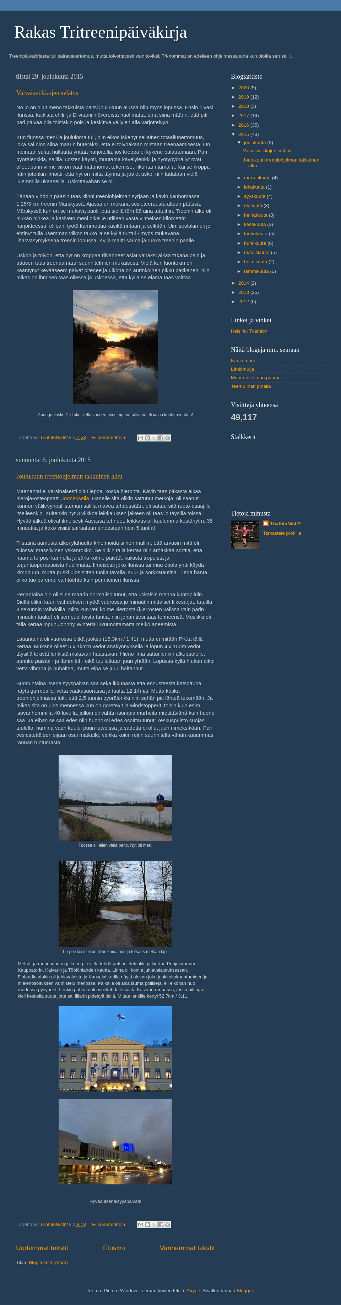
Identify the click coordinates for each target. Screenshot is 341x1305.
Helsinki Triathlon (249, 331)
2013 (244, 292)
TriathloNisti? (285, 523)
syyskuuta (255, 196)
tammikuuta (257, 271)
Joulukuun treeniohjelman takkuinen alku (69, 476)
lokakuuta (255, 187)
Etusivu (114, 1248)
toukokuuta (256, 233)
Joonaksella (75, 498)
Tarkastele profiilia (282, 533)
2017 (244, 115)
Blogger (245, 1290)
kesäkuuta (255, 224)
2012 (244, 301)
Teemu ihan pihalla (251, 386)
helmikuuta (256, 261)
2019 (244, 97)
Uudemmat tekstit (42, 1248)
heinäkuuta (256, 215)
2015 (244, 134)
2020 (244, 87)
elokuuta (254, 205)
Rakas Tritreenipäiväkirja (100, 31)
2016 (244, 125)
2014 (244, 283)
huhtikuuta (255, 243)
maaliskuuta (257, 252)
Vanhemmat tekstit (187, 1248)
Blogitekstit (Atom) (48, 1262)
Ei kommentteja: (110, 437)
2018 (244, 106)
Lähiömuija (242, 369)
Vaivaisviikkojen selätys (47, 92)
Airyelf (193, 1290)
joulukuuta (255, 142)
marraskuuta (258, 177)
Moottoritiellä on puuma (256, 377)
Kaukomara (243, 360)
